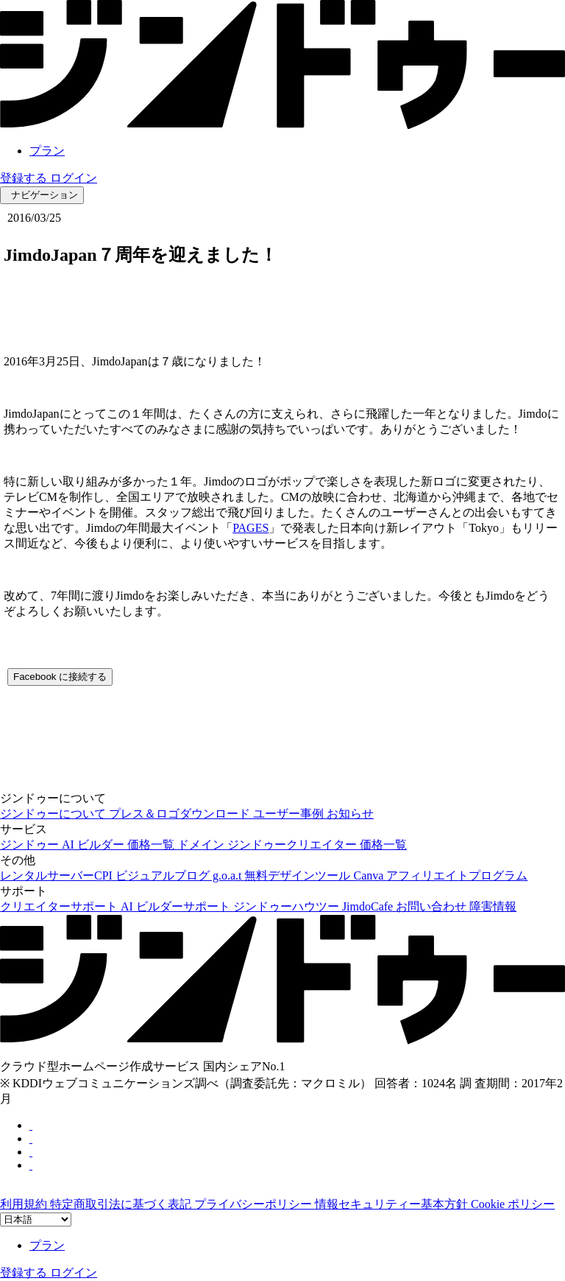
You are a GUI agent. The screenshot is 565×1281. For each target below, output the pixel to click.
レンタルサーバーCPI (58, 875)
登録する (25, 178)
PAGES (250, 528)
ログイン (73, 178)
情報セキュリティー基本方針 (393, 1204)
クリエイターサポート (60, 906)
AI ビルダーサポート (177, 906)
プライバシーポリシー (254, 1204)
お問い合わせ (432, 906)
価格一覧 (152, 844)
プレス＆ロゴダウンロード (181, 813)
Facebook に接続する (60, 676)
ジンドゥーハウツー (287, 906)
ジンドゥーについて (54, 813)
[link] (282, 125)
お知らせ (350, 813)
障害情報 (492, 906)
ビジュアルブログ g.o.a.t (180, 875)
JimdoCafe (369, 906)
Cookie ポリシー (513, 1204)
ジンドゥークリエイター (293, 844)
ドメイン (202, 844)
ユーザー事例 (290, 813)
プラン (47, 150)
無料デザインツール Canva (315, 875)
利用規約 (25, 1204)
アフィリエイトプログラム (456, 875)
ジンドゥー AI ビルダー (63, 844)
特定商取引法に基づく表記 (122, 1204)
